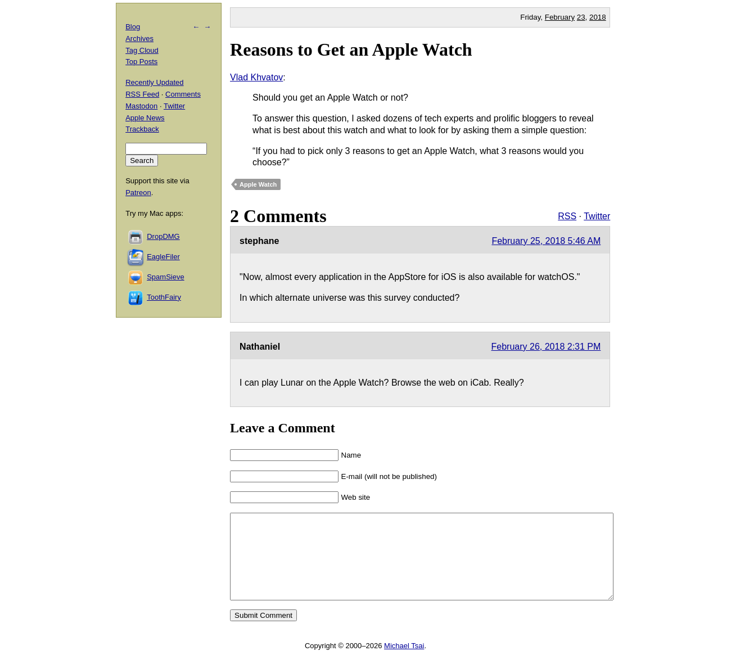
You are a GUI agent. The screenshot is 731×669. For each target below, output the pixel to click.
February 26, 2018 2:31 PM (546, 346)
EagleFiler (163, 256)
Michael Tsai (404, 662)
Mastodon (141, 106)
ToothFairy (164, 297)
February (560, 17)
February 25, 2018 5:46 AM (546, 241)
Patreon (138, 192)
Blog (132, 26)
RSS (567, 216)
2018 (597, 17)
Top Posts (141, 61)
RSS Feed (142, 94)
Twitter (597, 216)
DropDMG (163, 236)
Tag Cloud (142, 50)
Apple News (144, 118)
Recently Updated (154, 82)
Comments (183, 94)
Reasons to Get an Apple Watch (351, 49)
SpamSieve (165, 277)
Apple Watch (258, 184)
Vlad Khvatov (256, 77)
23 (581, 17)
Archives (139, 38)
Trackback (142, 129)
